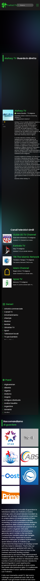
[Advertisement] (20, 31)
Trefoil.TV (9, 5)
